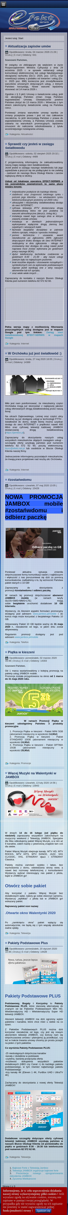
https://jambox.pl (14, 432)
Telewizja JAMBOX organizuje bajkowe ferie (35, 1170)
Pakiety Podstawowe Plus (28, 943)
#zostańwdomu (20, 480)
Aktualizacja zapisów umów (29, 46)
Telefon (24, 642)
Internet (25, 343)
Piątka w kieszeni (21, 652)
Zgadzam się (43, 1210)
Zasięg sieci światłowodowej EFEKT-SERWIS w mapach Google (34, 335)
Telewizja (25, 933)
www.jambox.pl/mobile (44, 613)
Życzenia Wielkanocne (24, 1178)
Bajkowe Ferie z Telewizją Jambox (30, 1168)
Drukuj (9, 55)
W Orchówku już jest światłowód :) (34, 353)
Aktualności (27, 134)
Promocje (26, 763)
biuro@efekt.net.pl (15, 448)
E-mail (17, 55)
